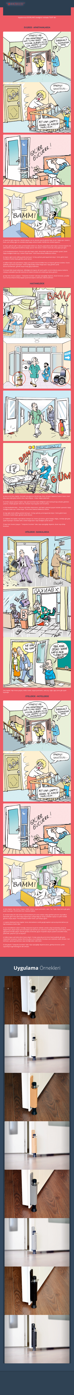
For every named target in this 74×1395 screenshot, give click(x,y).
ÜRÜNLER (7, 8)
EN (20, 13)
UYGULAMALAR (42, 8)
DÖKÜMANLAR (9, 13)
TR (16, 13)
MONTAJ (52, 8)
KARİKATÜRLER (16, 8)
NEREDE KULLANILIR (29, 8)
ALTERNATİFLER (61, 8)
